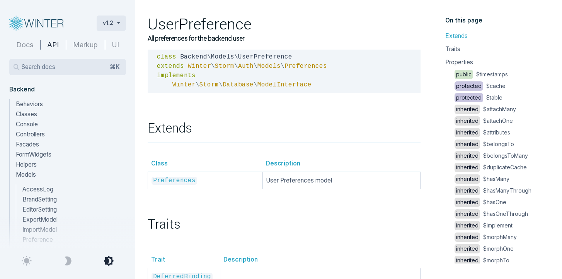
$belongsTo (484, 144)
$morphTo (482, 260)
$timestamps (481, 74)
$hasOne (480, 202)
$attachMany (485, 109)
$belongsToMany (491, 155)
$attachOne (484, 120)
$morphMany (486, 237)
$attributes (482, 132)
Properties (459, 62)
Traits (452, 49)
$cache (480, 86)
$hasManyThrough (493, 190)
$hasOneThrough (491, 213)
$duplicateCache (491, 167)
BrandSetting (39, 199)
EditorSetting (39, 209)
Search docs (71, 67)
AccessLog (37, 189)
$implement (484, 225)
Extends (456, 36)
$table (478, 97)
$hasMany (482, 179)
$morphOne (484, 248)
